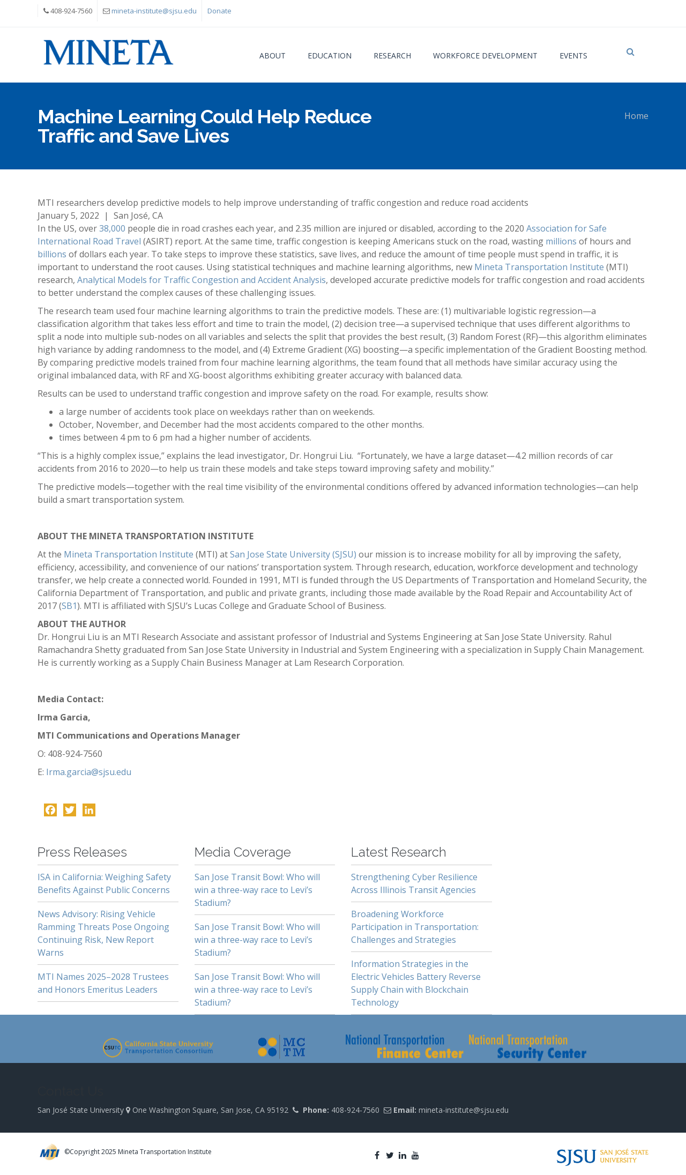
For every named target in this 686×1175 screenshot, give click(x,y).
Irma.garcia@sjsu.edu (88, 772)
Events (573, 55)
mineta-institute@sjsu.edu (154, 11)
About (272, 55)
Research (392, 55)
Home (636, 116)
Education (330, 55)
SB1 (69, 606)
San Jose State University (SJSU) (293, 554)
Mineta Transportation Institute (539, 267)
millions (562, 241)
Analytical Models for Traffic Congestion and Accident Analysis (200, 280)
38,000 (112, 228)
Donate (219, 11)
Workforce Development (485, 55)
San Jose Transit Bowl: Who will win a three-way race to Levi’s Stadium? (257, 890)
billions (53, 254)
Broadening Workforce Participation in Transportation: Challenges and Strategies (415, 927)
